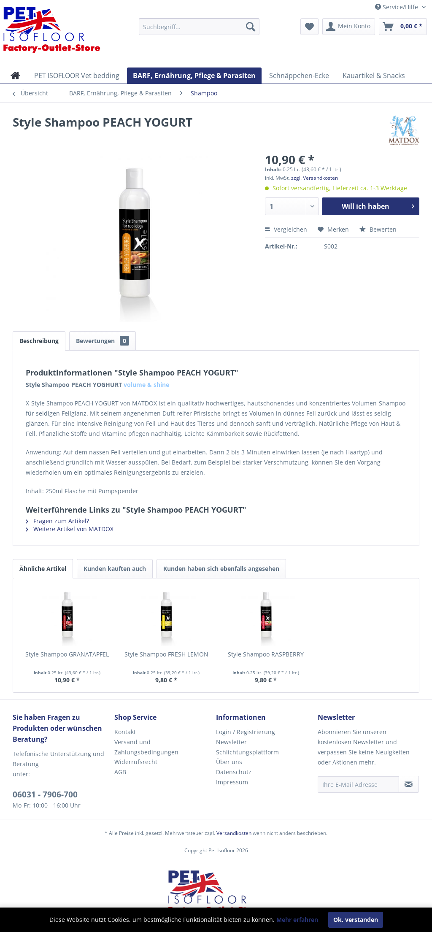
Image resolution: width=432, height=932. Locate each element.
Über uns (229, 762)
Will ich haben (378, 205)
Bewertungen (102, 341)
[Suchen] (250, 26)
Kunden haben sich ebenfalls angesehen (221, 569)
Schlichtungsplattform (247, 752)
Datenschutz (233, 772)
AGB (120, 772)
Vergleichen (286, 229)
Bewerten (378, 229)
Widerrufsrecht (135, 762)
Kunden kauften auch (115, 569)
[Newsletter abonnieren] (409, 784)
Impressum (232, 782)
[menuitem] (199, 26)
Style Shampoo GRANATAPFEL (67, 654)
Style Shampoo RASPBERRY (266, 654)
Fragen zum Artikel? (57, 521)
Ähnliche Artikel (42, 569)
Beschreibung (39, 341)
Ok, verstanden (355, 920)
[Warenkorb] (403, 26)
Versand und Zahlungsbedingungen (146, 747)
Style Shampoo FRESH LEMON (166, 654)
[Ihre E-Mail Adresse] (358, 784)
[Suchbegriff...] (199, 26)
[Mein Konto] (348, 26)
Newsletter (231, 742)
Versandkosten (233, 833)
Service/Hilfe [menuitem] (397, 7)
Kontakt (125, 732)
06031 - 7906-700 (45, 794)
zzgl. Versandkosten (314, 177)
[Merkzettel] (309, 26)
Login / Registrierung (245, 732)
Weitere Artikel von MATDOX (69, 529)
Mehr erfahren (297, 920)
